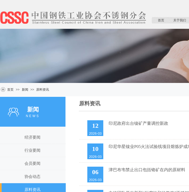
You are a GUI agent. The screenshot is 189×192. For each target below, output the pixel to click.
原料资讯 (42, 89)
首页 (161, 20)
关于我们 (179, 20)
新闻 (25, 89)
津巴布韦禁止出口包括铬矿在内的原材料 (147, 169)
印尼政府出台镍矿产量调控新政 (138, 123)
